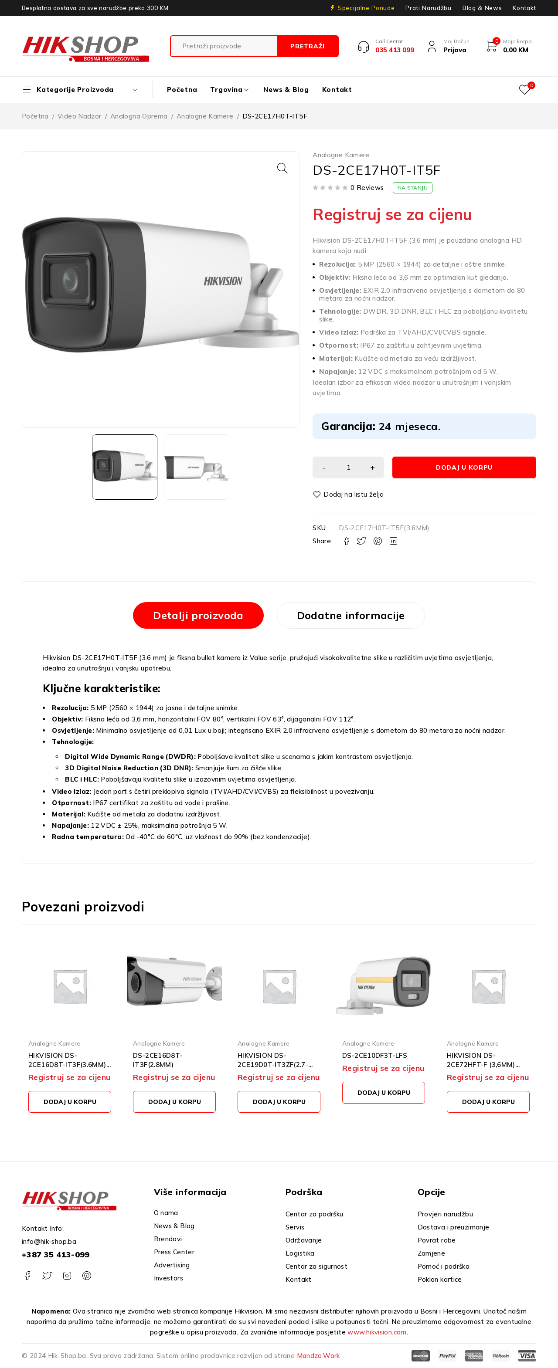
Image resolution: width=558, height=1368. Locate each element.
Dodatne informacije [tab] (351, 615)
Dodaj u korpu (464, 467)
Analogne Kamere (205, 116)
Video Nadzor (80, 116)
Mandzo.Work (318, 1355)
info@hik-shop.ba (49, 1241)
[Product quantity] (348, 467)
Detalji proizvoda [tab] (198, 615)
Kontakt (524, 7)
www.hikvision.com (376, 1332)
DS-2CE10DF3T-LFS (374, 1055)
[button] (282, 168)
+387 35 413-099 (56, 1254)
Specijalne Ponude (366, 7)
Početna (35, 116)
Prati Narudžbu (428, 7)
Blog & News (482, 7)
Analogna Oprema (139, 116)
